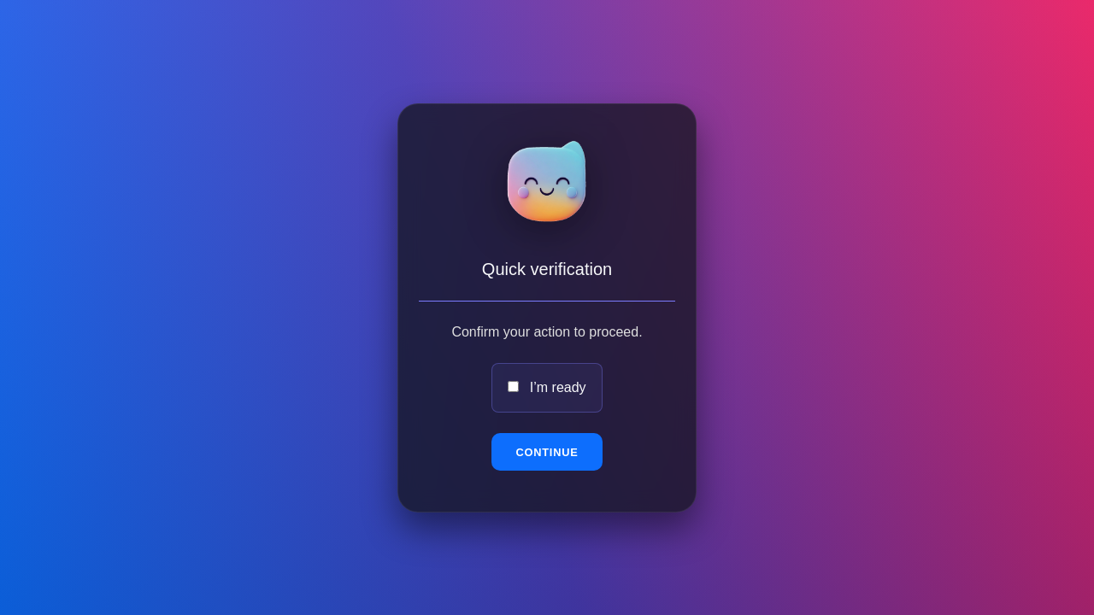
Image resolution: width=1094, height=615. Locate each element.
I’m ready (558, 387)
